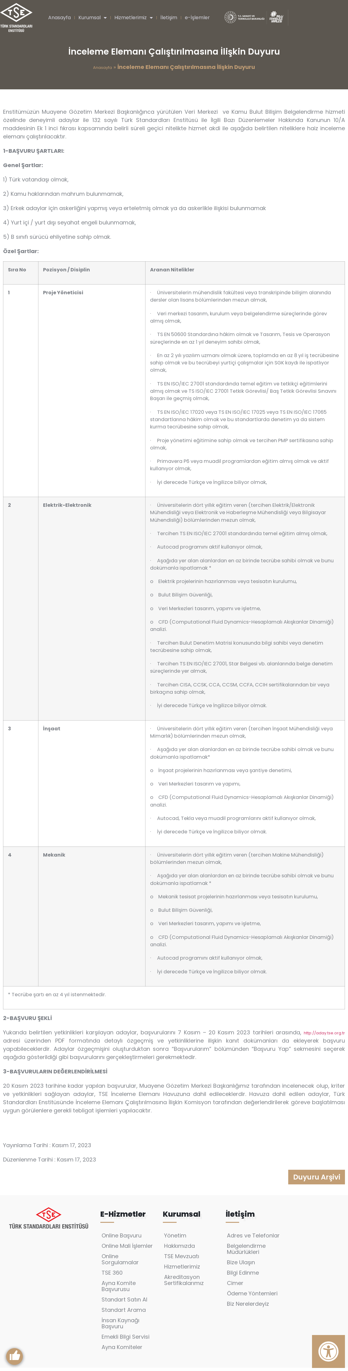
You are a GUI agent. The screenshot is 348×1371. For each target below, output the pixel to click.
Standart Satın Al (124, 1303)
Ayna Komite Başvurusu (119, 1289)
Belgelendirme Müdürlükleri (246, 1252)
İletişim (168, 17)
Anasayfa (59, 17)
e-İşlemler (197, 17)
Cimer (235, 1286)
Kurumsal (92, 17)
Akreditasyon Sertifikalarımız (184, 1283)
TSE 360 (112, 1276)
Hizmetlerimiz (133, 17)
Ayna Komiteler (122, 1350)
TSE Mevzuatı (181, 1259)
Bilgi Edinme (243, 1276)
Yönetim (175, 1239)
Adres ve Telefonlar (253, 1239)
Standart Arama (124, 1313)
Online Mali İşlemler (127, 1249)
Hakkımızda (179, 1249)
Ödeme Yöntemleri (252, 1297)
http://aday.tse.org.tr (324, 1033)
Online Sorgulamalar (120, 1262)
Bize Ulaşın (241, 1265)
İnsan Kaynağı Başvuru (120, 1326)
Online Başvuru (122, 1239)
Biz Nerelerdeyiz (248, 1307)
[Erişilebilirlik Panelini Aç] (328, 1351)
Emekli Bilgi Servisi (125, 1340)
